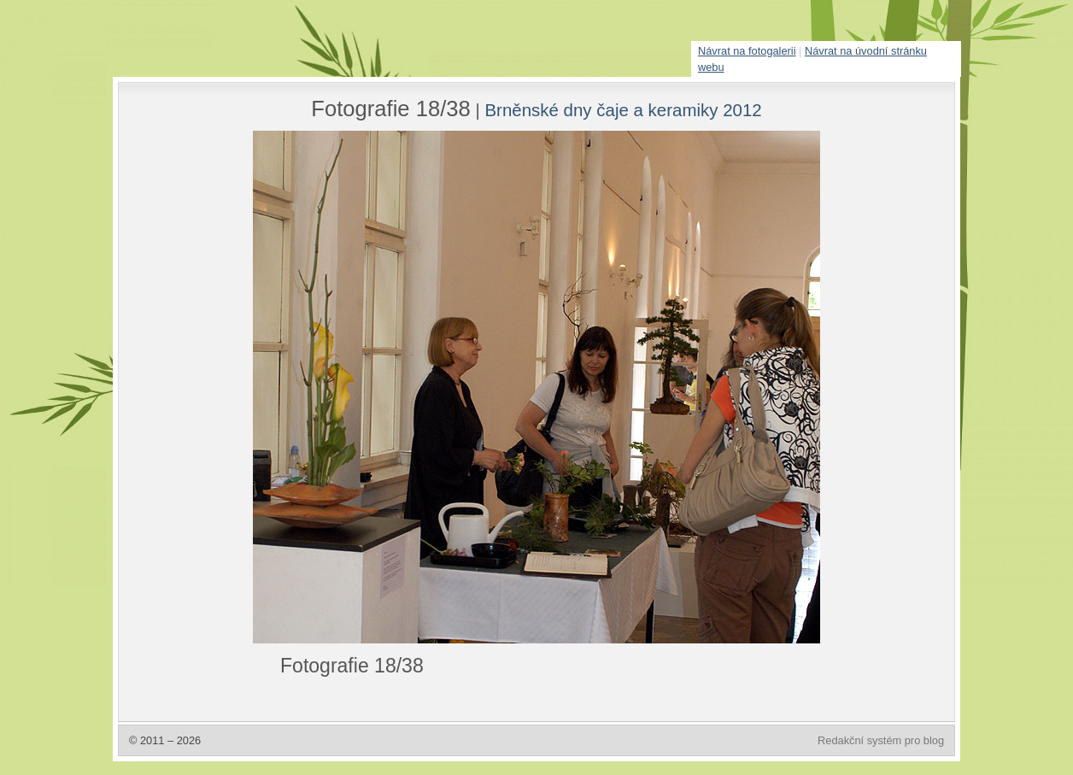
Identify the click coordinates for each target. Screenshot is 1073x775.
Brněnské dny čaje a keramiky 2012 (622, 110)
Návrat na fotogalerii (747, 50)
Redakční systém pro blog (881, 740)
